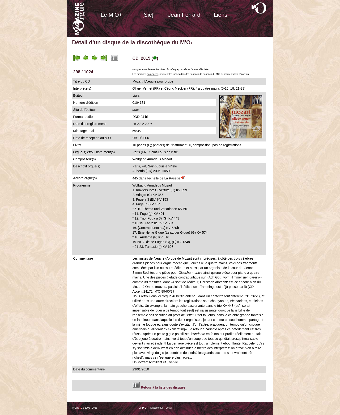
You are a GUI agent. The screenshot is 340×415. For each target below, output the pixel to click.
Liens (220, 15)
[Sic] (147, 15)
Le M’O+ (111, 15)
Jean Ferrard (184, 15)
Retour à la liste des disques (163, 387)
